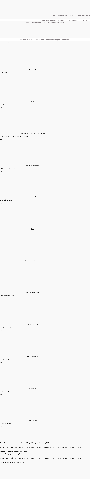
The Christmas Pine (32, 292)
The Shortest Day (32, 324)
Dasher (32, 101)
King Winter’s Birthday (32, 165)
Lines (32, 229)
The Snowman (32, 388)
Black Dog (32, 69)
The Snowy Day (32, 420)
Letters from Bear (32, 197)
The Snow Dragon (32, 356)
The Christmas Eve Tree (32, 261)
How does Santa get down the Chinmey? (32, 133)
